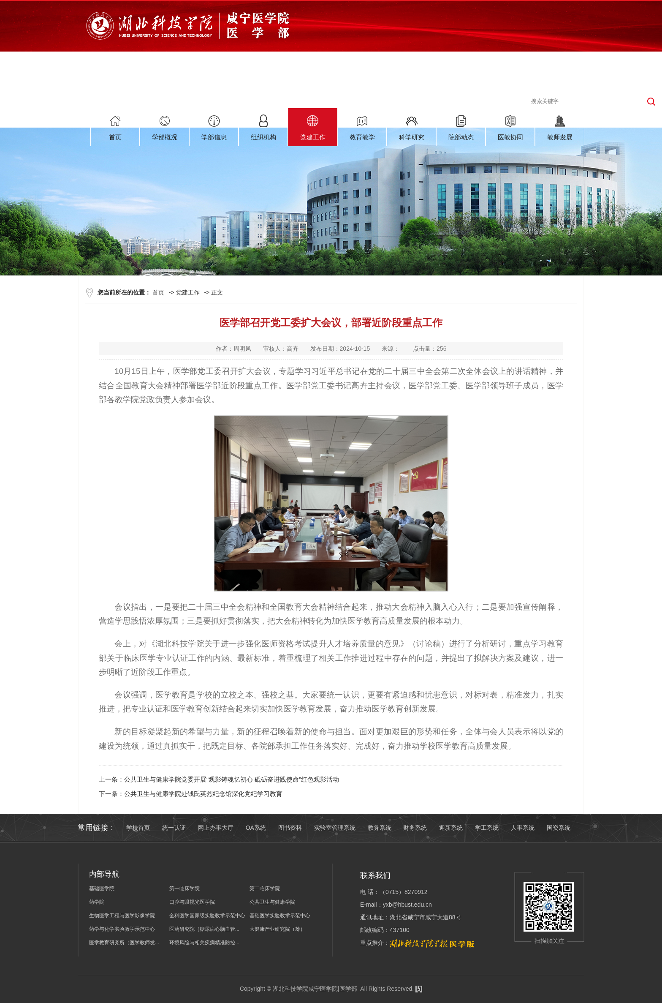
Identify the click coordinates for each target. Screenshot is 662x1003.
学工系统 (487, 827)
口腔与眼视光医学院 (192, 902)
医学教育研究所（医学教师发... (124, 943)
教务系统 (379, 827)
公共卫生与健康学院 (272, 902)
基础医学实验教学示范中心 (280, 916)
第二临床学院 (265, 888)
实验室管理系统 (334, 827)
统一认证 (174, 827)
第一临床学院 (184, 888)
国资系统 (558, 827)
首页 (158, 292)
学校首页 (138, 827)
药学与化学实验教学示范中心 (122, 929)
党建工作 (188, 292)
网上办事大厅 (215, 827)
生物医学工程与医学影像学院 (122, 916)
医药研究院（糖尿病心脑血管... (204, 929)
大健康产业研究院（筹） (277, 929)
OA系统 (256, 827)
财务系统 (415, 827)
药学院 (96, 902)
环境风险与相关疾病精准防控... (204, 943)
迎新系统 (451, 827)
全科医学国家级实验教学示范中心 (207, 916)
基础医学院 (101, 888)
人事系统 (522, 827)
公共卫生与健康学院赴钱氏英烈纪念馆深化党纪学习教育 (203, 793)
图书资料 (290, 827)
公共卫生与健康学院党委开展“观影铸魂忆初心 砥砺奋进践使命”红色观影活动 (231, 779)
